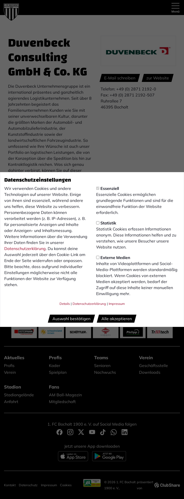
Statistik (106, 222)
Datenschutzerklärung (25, 248)
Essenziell (107, 188)
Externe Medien (113, 257)
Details (64, 304)
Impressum (117, 304)
